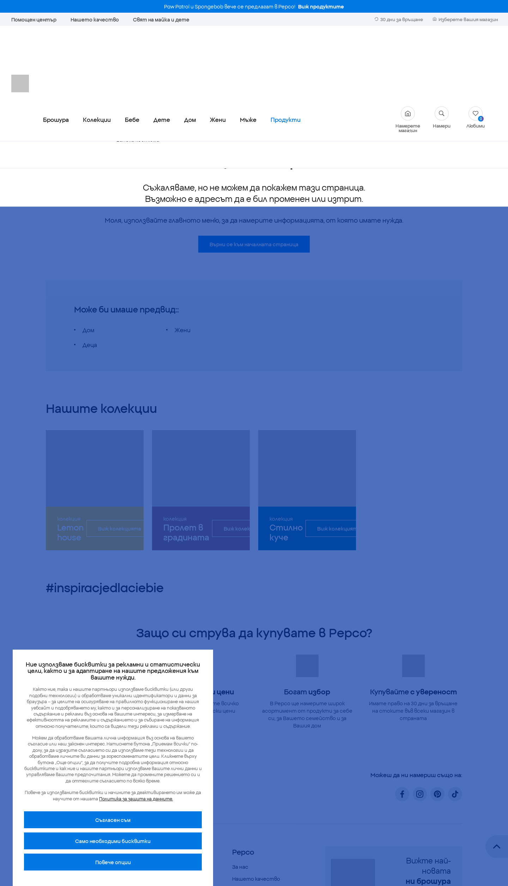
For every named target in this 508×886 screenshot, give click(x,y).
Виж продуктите (321, 6)
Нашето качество (95, 19)
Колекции (97, 47)
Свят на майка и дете (161, 19)
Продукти (286, 47)
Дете (161, 47)
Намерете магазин (407, 47)
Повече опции (113, 862)
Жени (218, 47)
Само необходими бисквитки (113, 840)
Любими (475, 45)
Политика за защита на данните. (136, 798)
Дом (190, 47)
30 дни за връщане (399, 19)
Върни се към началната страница (254, 171)
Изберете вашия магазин (465, 19)
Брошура (56, 47)
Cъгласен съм (113, 819)
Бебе (132, 47)
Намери (441, 45)
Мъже (248, 47)
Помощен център (33, 19)
